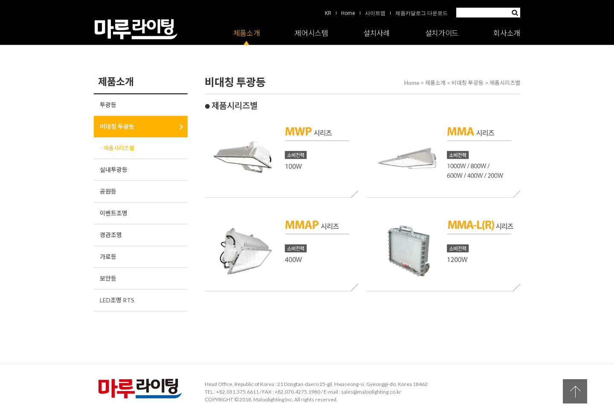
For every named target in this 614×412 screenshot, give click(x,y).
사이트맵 (375, 13)
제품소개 (246, 33)
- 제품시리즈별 (117, 148)
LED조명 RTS (117, 300)
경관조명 (111, 234)
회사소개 (506, 33)
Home (348, 13)
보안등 (108, 278)
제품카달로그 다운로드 (421, 13)
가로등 (108, 256)
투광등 (108, 104)
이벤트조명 (113, 213)
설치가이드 (442, 33)
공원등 (108, 191)
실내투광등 (113, 169)
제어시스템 (311, 33)
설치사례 (376, 33)
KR (328, 13)
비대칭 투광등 (117, 126)
